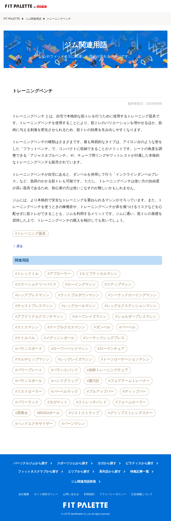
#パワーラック (27, 402)
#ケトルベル (25, 338)
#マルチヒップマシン (32, 359)
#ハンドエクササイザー (34, 424)
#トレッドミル (27, 274)
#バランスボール (28, 381)
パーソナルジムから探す (30, 463)
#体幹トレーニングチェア (107, 370)
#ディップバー (134, 391)
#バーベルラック (64, 391)
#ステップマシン (118, 284)
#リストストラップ (84, 413)
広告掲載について (142, 494)
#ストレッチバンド (91, 402)
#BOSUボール (48, 413)
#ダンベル (102, 327)
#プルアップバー (100, 391)
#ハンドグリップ (64, 381)
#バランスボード (28, 349)
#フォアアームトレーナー (129, 381)
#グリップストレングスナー (130, 413)
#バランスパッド (64, 370)
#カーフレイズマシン (89, 316)
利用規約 (89, 494)
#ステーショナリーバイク (35, 284)
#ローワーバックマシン (70, 349)
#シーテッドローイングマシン (132, 295)
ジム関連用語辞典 (83, 481)
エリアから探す (79, 471)
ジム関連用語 (35, 18)
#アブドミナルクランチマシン (39, 316)
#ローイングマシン (80, 284)
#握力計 (93, 381)
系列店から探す (110, 471)
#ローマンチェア (111, 349)
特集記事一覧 (139, 471)
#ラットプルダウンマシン (78, 295)
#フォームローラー (131, 402)
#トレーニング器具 (30, 233)
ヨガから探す (107, 463)
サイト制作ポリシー (46, 494)
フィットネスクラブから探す (38, 471)
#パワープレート (28, 370)
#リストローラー (28, 391)
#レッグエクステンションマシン (131, 306)
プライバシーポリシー (113, 494)
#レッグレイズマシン (75, 359)
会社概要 (23, 494)
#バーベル (127, 327)
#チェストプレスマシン (34, 306)
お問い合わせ (71, 494)
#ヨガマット (57, 402)
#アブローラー (59, 274)
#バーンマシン (73, 424)
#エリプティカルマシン (98, 274)
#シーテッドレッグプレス (103, 338)
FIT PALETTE (14, 18)
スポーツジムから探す (72, 463)
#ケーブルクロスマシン (66, 327)
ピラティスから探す (140, 463)
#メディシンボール (59, 338)
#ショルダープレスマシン (136, 316)
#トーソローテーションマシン (125, 359)
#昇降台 (21, 413)
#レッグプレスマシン (32, 295)
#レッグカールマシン (79, 306)
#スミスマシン (27, 327)
